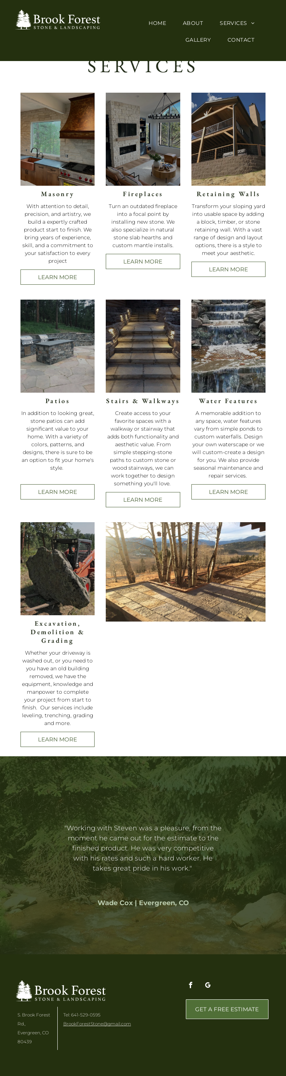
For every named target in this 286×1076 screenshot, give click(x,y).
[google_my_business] (208, 986)
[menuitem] (160, 23)
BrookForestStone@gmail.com (97, 1023)
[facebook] (191, 986)
